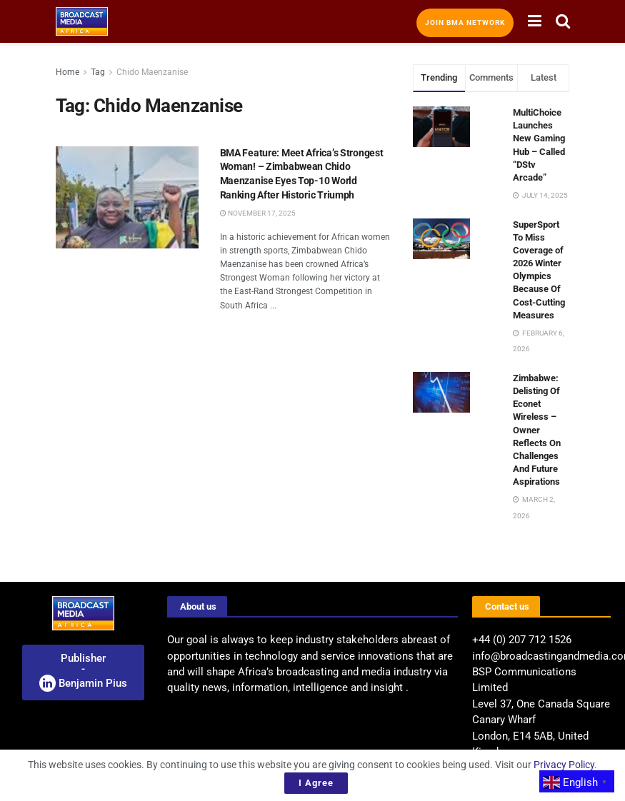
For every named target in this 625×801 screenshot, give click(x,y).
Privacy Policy (564, 764)
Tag (98, 72)
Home (67, 72)
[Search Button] (563, 21)
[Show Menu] (534, 21)
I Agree (316, 782)
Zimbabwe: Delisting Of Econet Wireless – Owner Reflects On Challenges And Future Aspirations (537, 430)
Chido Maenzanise (152, 72)
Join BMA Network (465, 22)
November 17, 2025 (258, 213)
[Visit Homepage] (82, 21)
